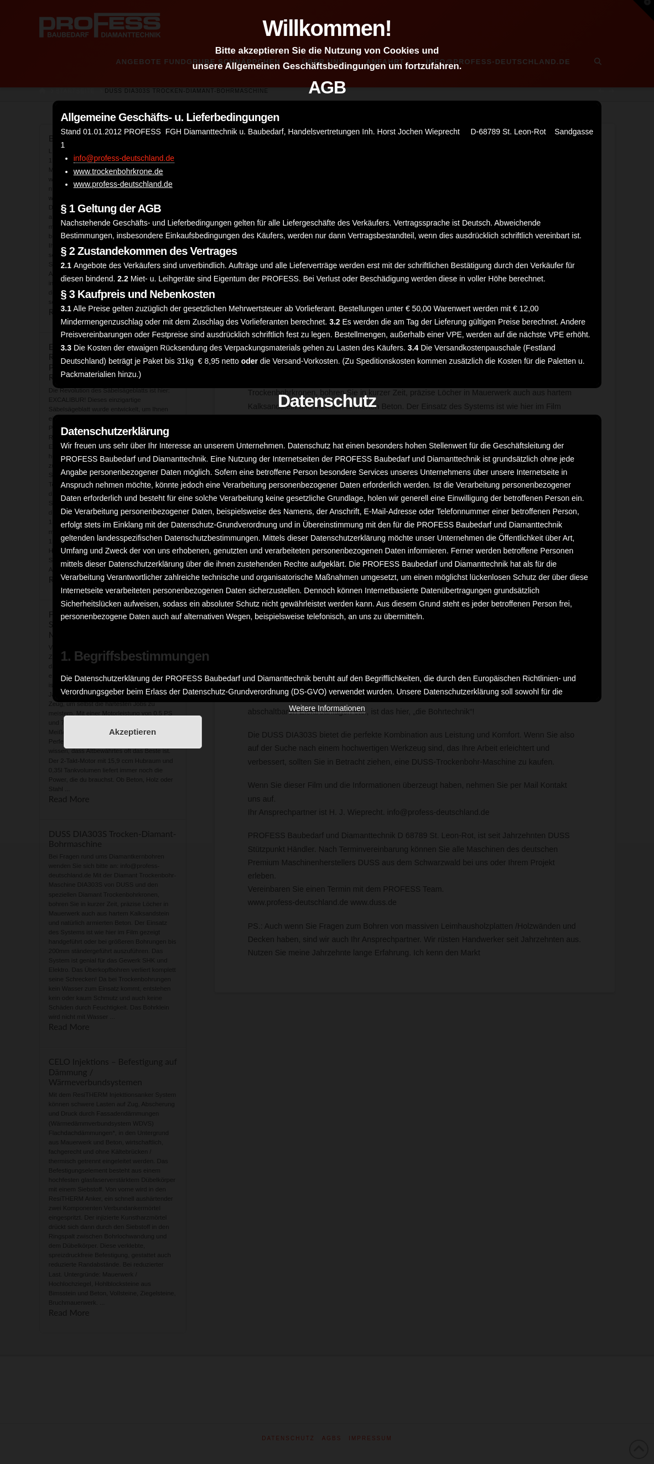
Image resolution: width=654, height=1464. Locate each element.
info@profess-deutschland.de (124, 158)
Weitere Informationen (327, 708)
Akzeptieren (132, 731)
